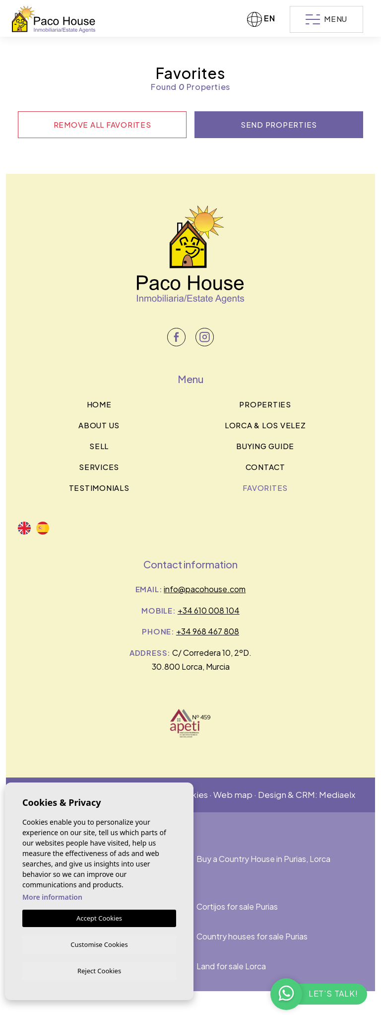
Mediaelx (337, 794)
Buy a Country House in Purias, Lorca (263, 859)
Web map (233, 794)
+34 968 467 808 (207, 631)
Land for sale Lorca (231, 966)
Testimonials (99, 487)
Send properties (279, 124)
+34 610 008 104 (209, 610)
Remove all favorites (102, 124)
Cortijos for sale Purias (237, 906)
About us (99, 425)
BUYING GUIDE (265, 446)
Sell (99, 446)
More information (52, 895)
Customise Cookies (98, 942)
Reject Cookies (99, 970)
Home (99, 404)
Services (99, 466)
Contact (265, 466)
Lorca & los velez (265, 425)
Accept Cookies (99, 916)
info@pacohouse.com (205, 589)
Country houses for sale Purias (252, 936)
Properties (265, 404)
